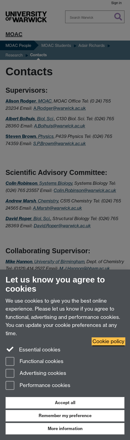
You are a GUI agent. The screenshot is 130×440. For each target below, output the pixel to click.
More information (65, 428)
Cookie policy (108, 341)
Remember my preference (65, 415)
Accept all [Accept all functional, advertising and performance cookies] (65, 402)
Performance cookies (38, 386)
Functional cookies (34, 362)
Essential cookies (33, 349)
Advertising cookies (36, 374)
